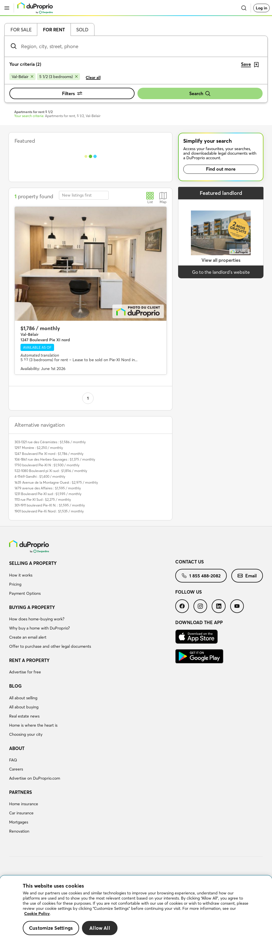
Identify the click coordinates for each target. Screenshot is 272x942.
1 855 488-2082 (201, 576)
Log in (261, 8)
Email (247, 576)
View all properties (220, 260)
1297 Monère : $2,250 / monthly (39, 448)
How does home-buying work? (36, 619)
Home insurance (23, 803)
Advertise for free (25, 672)
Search (200, 94)
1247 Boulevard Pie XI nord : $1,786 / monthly (49, 453)
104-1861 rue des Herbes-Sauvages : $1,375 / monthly (55, 459)
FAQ (13, 760)
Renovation (19, 831)
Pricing (15, 584)
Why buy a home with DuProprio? (39, 628)
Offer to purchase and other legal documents (50, 646)
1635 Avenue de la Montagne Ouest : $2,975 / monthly (56, 482)
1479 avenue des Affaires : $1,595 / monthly (48, 488)
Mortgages (18, 822)
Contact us (189, 562)
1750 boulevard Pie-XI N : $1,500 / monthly (47, 465)
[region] (136, 909)
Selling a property (33, 563)
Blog (15, 686)
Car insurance (21, 813)
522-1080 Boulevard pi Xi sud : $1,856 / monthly (51, 471)
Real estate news (24, 716)
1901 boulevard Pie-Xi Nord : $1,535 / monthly (49, 511)
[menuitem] (92, 579)
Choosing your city (25, 734)
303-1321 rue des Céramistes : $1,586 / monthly (50, 442)
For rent (54, 29)
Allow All (99, 928)
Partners (20, 792)
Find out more (221, 169)
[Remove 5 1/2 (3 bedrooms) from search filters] (58, 76)
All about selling (23, 697)
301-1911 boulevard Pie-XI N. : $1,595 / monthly (50, 505)
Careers (16, 769)
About (16, 748)
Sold (82, 29)
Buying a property (32, 607)
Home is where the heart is (33, 725)
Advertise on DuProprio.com (34, 778)
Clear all (93, 77)
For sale (21, 29)
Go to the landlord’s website (221, 272)
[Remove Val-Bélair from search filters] (22, 76)
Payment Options (25, 593)
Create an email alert (27, 637)
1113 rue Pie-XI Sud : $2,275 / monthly (43, 499)
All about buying (23, 707)
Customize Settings (51, 928)
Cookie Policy (37, 913)
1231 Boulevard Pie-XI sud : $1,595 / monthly (48, 494)
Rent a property (29, 660)
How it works (20, 575)
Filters (72, 93)
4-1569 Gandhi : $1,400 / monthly (40, 476)
